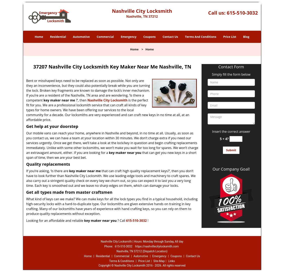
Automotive (81, 37)
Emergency (128, 37)
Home (39, 37)
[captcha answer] (235, 139)
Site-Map (159, 261)
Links (171, 261)
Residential (58, 37)
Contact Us (170, 37)
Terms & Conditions (121, 261)
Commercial (105, 37)
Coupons (149, 37)
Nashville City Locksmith (107, 100)
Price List (229, 37)
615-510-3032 (242, 12)
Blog (246, 37)
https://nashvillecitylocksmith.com (157, 246)
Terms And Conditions (200, 37)
